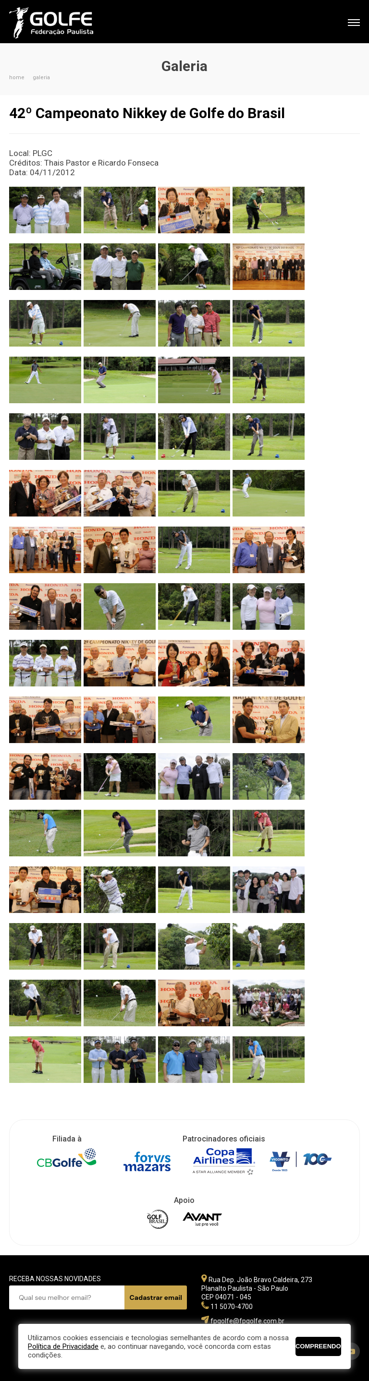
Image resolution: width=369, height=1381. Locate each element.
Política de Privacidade (63, 1346)
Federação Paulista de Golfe (60, 22)
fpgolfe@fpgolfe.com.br (247, 1321)
